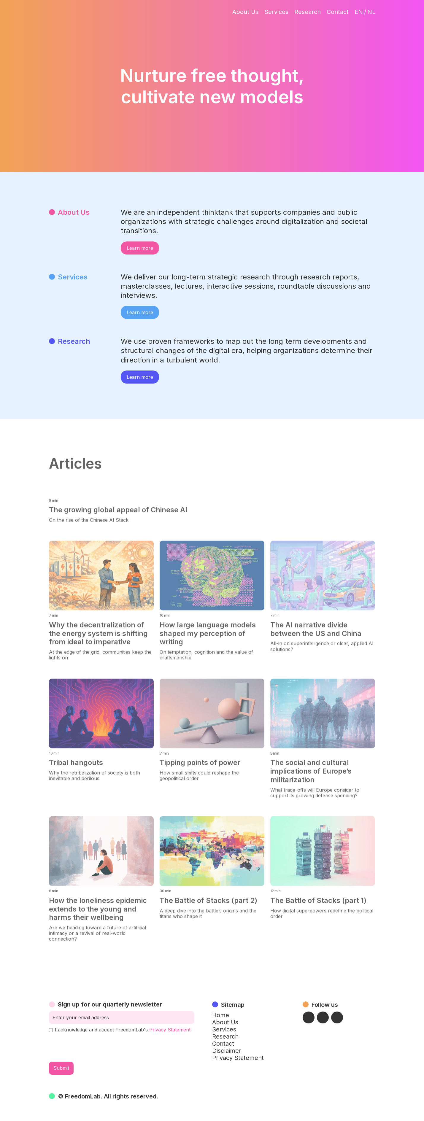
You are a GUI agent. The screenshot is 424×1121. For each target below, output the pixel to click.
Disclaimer (226, 1050)
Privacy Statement (169, 1030)
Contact (338, 11)
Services (276, 11)
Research (307, 11)
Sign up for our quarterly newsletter (110, 1004)
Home (220, 1015)
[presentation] (94, 1047)
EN (359, 11)
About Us (245, 11)
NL (371, 11)
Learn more (140, 248)
